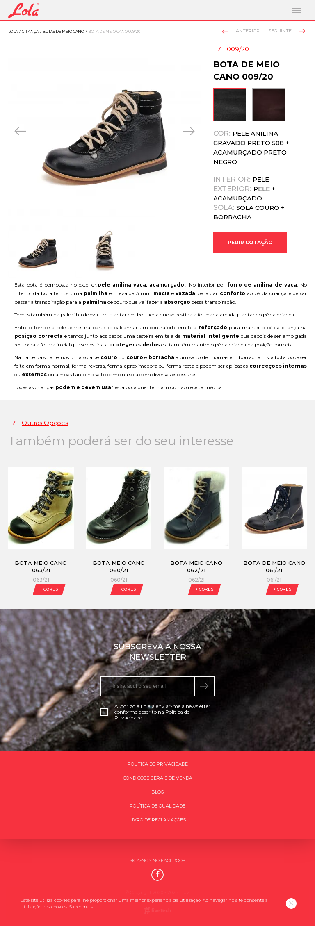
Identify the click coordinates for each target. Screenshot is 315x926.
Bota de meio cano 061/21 (274, 566)
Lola (13, 31)
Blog (157, 792)
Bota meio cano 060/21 (119, 566)
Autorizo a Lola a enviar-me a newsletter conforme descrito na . (155, 712)
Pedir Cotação (250, 242)
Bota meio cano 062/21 (196, 566)
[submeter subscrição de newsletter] (205, 686)
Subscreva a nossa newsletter (157, 652)
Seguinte (286, 31)
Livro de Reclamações (158, 820)
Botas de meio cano (63, 31)
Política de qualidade (157, 806)
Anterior (241, 31)
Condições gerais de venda (157, 778)
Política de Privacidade (158, 764)
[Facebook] (157, 875)
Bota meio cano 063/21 (41, 566)
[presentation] (21, 131)
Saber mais (81, 907)
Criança (30, 31)
